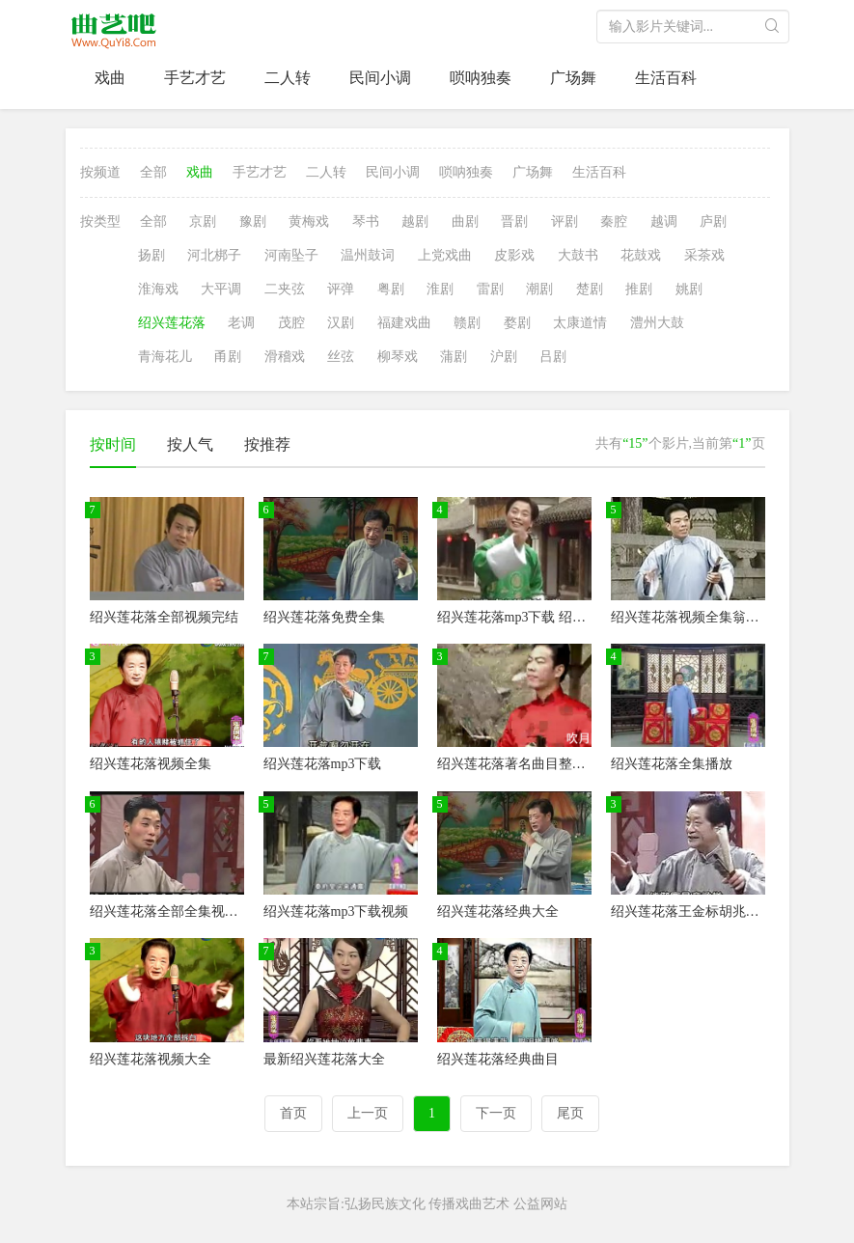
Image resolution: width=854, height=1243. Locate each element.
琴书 (365, 221)
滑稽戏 (284, 356)
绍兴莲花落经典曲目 (498, 1059)
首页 (293, 1113)
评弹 (340, 289)
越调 (663, 221)
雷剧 (490, 289)
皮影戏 (514, 255)
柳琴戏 (397, 356)
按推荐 (267, 444)
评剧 (564, 221)
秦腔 (613, 221)
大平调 (221, 289)
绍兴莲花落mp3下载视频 (336, 911)
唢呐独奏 (480, 77)
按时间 (113, 444)
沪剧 (503, 356)
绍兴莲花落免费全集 (324, 617)
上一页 (367, 1113)
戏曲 (110, 77)
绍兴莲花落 (172, 323)
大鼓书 (578, 255)
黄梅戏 (309, 221)
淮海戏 (158, 289)
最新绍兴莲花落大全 (324, 1059)
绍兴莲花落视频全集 (150, 764)
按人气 (190, 444)
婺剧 (517, 323)
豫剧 (252, 221)
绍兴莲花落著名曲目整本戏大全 (531, 764)
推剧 (638, 289)
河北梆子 (214, 255)
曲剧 (465, 221)
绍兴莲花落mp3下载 (322, 764)
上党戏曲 (445, 255)
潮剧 (539, 289)
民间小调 (380, 77)
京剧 (202, 221)
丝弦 (340, 356)
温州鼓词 (368, 255)
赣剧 (467, 323)
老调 (241, 323)
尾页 (570, 1113)
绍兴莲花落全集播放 (671, 764)
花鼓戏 (640, 255)
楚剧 (589, 289)
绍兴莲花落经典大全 (498, 911)
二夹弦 (284, 289)
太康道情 (580, 323)
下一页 (496, 1113)
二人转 (287, 77)
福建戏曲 (404, 323)
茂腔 (291, 323)
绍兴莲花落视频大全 (150, 1059)
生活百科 (666, 77)
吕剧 (552, 356)
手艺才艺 (195, 77)
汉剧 (340, 323)
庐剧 (713, 221)
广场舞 (573, 77)
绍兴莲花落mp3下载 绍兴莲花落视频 (545, 617)
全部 (153, 172)
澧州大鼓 (657, 323)
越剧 (414, 221)
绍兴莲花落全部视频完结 (164, 617)
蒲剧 (453, 356)
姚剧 (688, 289)
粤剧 (390, 289)
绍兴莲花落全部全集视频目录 (177, 911)
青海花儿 (165, 356)
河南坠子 (291, 255)
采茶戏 (704, 255)
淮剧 (440, 289)
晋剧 (514, 221)
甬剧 (227, 356)
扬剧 (151, 255)
